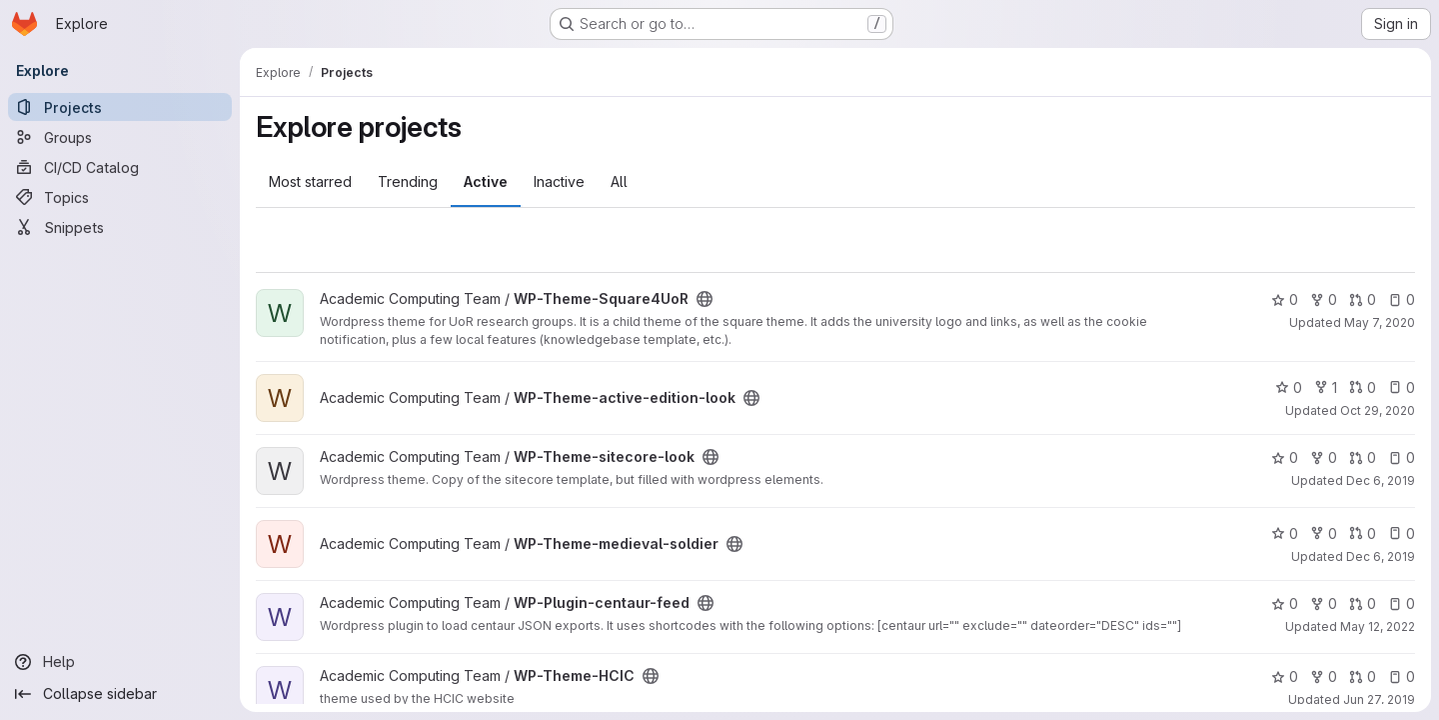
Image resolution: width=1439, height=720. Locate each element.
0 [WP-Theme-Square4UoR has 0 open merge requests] (1362, 299)
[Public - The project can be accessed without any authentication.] (705, 299)
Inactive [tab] (559, 181)
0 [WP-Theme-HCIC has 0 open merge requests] (1362, 676)
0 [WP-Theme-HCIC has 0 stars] (1284, 676)
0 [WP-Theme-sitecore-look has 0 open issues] (1401, 457)
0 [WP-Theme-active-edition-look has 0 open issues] (1401, 387)
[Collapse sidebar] (120, 694)
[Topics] (120, 197)
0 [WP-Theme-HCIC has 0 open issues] (1401, 676)
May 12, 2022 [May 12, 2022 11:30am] (1377, 626)
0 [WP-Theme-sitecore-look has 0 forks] (1323, 457)
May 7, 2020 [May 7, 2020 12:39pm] (1379, 322)
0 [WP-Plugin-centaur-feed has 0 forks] (1323, 603)
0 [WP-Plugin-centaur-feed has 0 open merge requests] (1362, 603)
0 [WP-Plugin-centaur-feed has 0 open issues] (1401, 603)
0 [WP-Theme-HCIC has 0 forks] (1323, 676)
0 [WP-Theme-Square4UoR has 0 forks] (1323, 299)
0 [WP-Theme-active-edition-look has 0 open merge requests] (1362, 387)
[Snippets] (120, 227)
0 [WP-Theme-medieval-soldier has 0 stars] (1284, 533)
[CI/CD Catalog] (120, 167)
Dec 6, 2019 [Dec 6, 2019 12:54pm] (1380, 480)
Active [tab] (486, 181)
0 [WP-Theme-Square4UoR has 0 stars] (1284, 299)
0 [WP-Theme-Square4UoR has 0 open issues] (1401, 299)
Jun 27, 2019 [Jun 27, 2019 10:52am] (1379, 699)
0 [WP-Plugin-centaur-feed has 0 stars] (1284, 603)
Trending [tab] (408, 181)
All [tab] (619, 181)
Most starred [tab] (310, 181)
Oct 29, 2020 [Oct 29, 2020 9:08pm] (1377, 410)
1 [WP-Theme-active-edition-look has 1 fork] (1325, 387)
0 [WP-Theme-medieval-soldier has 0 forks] (1323, 533)
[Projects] (120, 107)
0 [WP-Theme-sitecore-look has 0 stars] (1284, 457)
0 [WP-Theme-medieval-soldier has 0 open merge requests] (1362, 533)
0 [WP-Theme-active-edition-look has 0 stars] (1288, 387)
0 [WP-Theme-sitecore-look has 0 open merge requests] (1362, 457)
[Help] (120, 662)
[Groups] (120, 137)
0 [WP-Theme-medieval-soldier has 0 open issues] (1401, 533)
